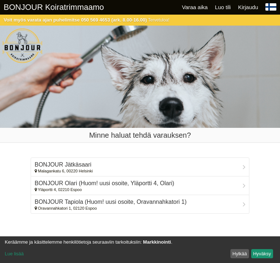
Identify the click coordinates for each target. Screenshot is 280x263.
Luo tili (223, 7)
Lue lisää (14, 253)
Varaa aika (195, 7)
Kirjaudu (248, 7)
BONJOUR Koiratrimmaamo (54, 7)
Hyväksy (262, 253)
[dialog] (140, 249)
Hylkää (240, 253)
